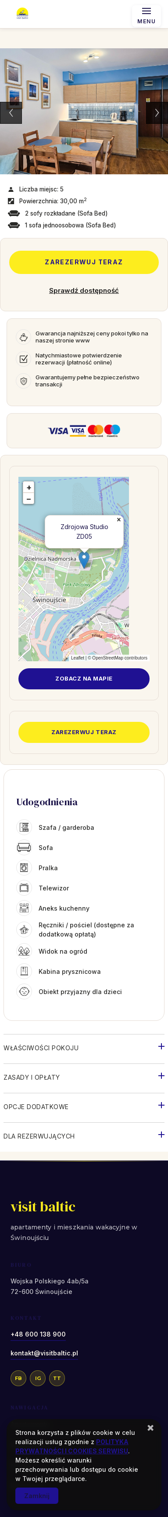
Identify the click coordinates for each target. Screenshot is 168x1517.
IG (38, 1378)
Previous (11, 113)
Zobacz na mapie (84, 678)
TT (57, 1378)
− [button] (29, 498)
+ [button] (29, 487)
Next (157, 113)
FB (18, 1378)
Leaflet (77, 658)
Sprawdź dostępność (84, 290)
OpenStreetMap (107, 658)
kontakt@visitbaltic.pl (44, 1353)
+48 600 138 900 (38, 1334)
